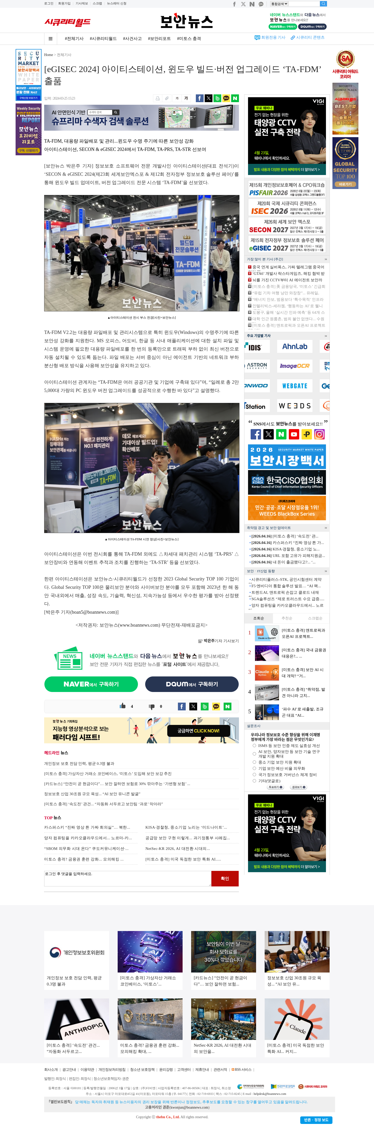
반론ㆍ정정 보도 (316, 1120)
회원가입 (64, 3)
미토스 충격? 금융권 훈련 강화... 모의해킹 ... (84, 859)
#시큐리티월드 (103, 38)
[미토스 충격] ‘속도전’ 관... (284, 536)
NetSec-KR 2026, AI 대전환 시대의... (177, 849)
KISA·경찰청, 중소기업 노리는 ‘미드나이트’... (186, 827)
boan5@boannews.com (94, 612)
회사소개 (51, 1070)
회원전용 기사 (273, 37)
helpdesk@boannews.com (269, 1094)
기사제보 (82, 3)
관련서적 (220, 1070)
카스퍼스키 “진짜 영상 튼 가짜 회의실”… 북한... (87, 827)
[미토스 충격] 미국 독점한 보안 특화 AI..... (183, 859)
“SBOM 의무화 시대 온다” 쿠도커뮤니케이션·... (86, 849)
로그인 (49, 3)
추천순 (287, 618)
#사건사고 (132, 38)
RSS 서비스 (243, 1070)
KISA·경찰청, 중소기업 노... (285, 549)
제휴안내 (202, 1070)
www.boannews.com (139, 625)
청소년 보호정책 (142, 1070)
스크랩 (97, 3)
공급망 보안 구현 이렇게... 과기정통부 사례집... (187, 838)
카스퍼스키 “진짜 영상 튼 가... (287, 543)
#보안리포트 (159, 38)
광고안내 (69, 1070)
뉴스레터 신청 (116, 3)
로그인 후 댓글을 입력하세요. (127, 878)
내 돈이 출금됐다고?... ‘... (283, 562)
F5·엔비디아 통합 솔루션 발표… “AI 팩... (286, 586)
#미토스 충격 (189, 38)
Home (48, 55)
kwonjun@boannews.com (189, 1107)
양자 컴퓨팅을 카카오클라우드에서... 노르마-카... (88, 838)
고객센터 (184, 1070)
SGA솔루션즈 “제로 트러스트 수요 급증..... (287, 599)
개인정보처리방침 (111, 1070)
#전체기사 (74, 38)
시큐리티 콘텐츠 (310, 37)
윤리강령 (166, 1070)
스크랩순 (315, 618)
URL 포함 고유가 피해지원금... (288, 556)
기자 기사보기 (218, 641)
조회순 (258, 618)
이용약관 (87, 1070)
